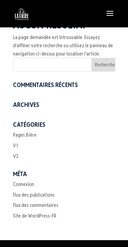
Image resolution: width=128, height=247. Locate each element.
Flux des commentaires (35, 205)
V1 (15, 146)
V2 (15, 156)
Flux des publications (34, 195)
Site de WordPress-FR (34, 216)
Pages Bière (25, 135)
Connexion (23, 184)
